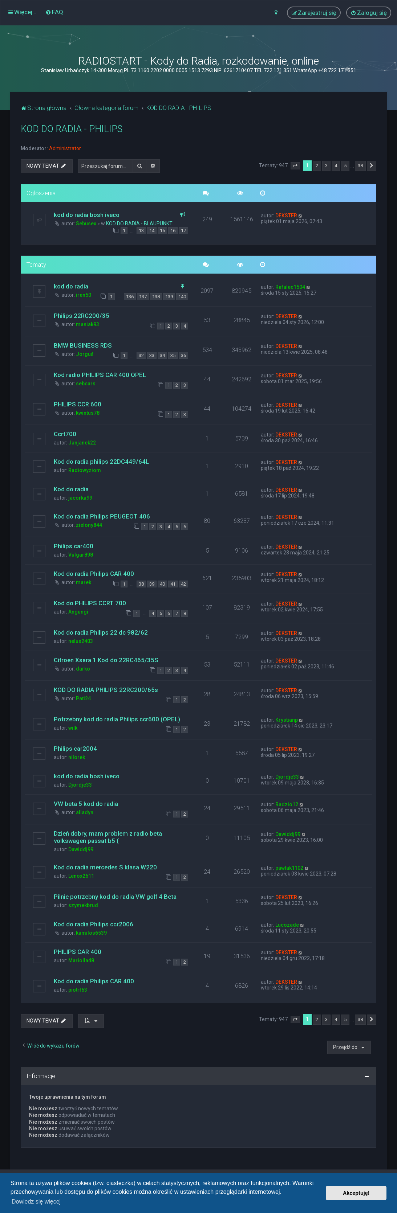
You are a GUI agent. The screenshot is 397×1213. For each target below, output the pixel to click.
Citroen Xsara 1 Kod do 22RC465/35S (106, 660)
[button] (295, 165)
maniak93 (87, 324)
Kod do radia (71, 489)
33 (151, 355)
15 (162, 230)
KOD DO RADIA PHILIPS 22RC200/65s (106, 689)
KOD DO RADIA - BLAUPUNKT (139, 223)
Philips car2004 (75, 748)
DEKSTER (286, 215)
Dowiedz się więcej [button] (36, 1201)
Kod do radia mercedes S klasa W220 (105, 867)
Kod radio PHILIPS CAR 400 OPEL (100, 374)
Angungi (78, 612)
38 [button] (360, 165)
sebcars (86, 383)
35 (172, 355)
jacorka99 (80, 498)
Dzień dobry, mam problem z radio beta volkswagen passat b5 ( (108, 837)
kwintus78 (88, 413)
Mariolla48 (81, 960)
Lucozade (287, 925)
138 (156, 296)
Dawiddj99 (80, 849)
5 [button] (345, 165)
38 (141, 584)
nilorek (76, 757)
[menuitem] (54, 12)
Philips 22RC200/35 (81, 315)
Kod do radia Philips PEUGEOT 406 (102, 516)
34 (162, 355)
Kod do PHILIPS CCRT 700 (90, 603)
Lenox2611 (81, 876)
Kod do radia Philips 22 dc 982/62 (101, 632)
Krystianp (286, 720)
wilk (72, 728)
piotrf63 (77, 990)
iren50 (83, 295)
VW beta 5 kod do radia (86, 803)
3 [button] (326, 165)
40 (162, 584)
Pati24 (83, 698)
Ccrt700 (65, 434)
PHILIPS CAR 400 (77, 951)
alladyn (84, 812)
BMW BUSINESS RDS (83, 345)
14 (151, 230)
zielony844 (89, 525)
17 (183, 230)
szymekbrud (83, 905)
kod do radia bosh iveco (86, 214)
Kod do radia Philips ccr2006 (93, 924)
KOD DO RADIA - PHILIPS (71, 129)
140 (182, 296)
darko (83, 669)
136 (130, 296)
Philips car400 (73, 546)
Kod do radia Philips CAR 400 (94, 573)
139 (169, 296)
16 (172, 230)
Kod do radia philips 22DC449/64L (101, 461)
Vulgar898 (80, 555)
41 (172, 584)
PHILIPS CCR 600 (77, 404)
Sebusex (86, 223)
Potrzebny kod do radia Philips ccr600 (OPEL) (117, 719)
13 (141, 230)
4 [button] (336, 165)
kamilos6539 (91, 933)
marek (83, 582)
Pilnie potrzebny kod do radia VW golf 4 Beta (115, 896)
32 (141, 355)
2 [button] (317, 165)
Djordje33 (80, 785)
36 (183, 355)
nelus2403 (80, 641)
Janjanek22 (82, 443)
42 (183, 584)
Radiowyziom (84, 470)
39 (151, 584)
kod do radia (71, 286)
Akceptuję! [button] (356, 1193)
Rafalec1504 (290, 287)
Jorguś (84, 354)
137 (143, 296)
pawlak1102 (289, 868)
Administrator (65, 148)
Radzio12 (286, 804)
